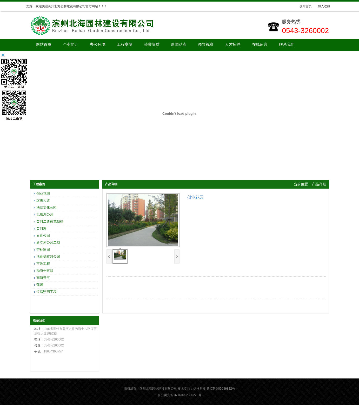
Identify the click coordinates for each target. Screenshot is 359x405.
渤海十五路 (44, 271)
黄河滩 (41, 228)
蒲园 (39, 285)
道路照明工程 (46, 292)
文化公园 (43, 235)
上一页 (109, 256)
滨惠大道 (43, 200)
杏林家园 (43, 250)
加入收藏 (324, 6)
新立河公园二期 (48, 243)
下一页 (177, 256)
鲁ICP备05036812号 (221, 388)
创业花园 (43, 193)
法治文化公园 (46, 207)
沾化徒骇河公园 (48, 257)
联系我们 (287, 44)
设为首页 (305, 6)
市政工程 (43, 264)
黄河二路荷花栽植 (49, 221)
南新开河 (43, 278)
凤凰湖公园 (44, 214)
